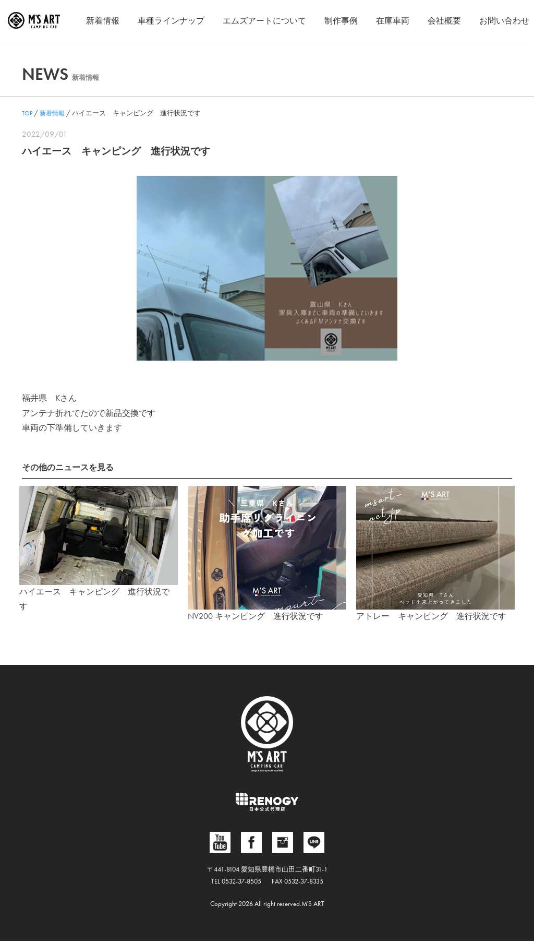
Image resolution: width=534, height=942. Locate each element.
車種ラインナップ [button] (171, 20)
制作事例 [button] (341, 20)
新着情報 (102, 20)
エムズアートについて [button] (264, 20)
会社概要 (444, 20)
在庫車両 (392, 20)
